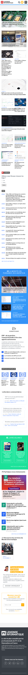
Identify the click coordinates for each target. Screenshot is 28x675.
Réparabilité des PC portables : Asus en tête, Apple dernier (20, 110)
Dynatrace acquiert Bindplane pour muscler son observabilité (10, 109)
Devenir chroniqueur (12, 586)
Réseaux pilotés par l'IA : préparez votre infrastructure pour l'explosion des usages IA (20, 454)
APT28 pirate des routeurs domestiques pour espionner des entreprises (19, 165)
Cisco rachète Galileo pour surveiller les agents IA (7, 146)
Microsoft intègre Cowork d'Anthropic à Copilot (22, 383)
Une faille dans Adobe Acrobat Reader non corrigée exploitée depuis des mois (16, 254)
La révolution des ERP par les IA (12, 355)
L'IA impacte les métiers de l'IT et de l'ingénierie (20, 146)
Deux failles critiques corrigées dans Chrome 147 (20, 62)
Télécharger (7, 460)
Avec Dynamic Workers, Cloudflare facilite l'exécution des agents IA (19, 315)
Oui (4, 180)
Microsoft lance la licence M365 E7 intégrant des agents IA (5, 383)
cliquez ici (17, 610)
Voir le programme (7, 557)
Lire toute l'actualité (8, 261)
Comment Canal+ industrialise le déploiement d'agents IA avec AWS (13, 289)
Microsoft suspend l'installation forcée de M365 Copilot (13, 383)
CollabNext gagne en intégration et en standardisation (7, 164)
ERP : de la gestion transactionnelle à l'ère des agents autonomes (12, 337)
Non (4, 182)
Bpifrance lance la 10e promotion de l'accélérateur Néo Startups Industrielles (13, 93)
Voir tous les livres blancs (19, 466)
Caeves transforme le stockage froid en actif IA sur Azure (13, 44)
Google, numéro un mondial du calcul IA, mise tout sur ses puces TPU (13, 24)
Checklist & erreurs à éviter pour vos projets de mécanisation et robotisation (7, 454)
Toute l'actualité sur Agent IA (10, 320)
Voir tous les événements (18, 534)
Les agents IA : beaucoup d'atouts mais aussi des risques (13, 129)
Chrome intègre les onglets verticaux (16, 258)
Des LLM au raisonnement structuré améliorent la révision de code (19, 300)
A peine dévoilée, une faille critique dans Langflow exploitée (18, 307)
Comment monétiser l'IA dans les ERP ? (14, 358)
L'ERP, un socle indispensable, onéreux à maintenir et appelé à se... (15, 352)
